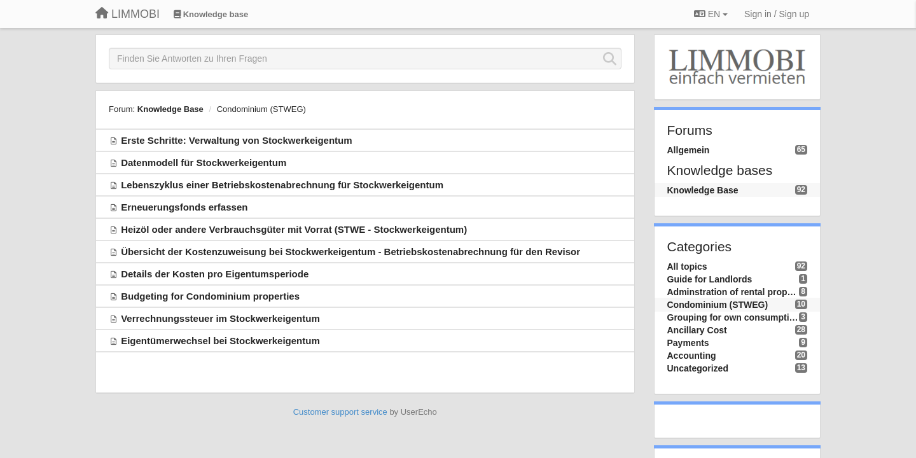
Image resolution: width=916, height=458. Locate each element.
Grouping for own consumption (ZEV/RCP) (733, 317)
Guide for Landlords (710, 279)
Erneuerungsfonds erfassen (184, 207)
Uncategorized (697, 368)
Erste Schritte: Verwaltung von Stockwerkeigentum (236, 140)
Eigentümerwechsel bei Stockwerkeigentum (220, 340)
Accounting (691, 355)
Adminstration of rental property (733, 292)
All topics (687, 266)
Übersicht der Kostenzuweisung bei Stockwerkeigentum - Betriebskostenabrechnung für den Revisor (350, 251)
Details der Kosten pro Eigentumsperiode (215, 273)
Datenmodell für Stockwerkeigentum (203, 162)
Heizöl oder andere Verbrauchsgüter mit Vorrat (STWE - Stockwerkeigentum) (294, 229)
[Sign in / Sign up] (776, 14)
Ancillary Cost (697, 330)
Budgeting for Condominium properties (210, 296)
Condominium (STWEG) (261, 109)
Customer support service (340, 412)
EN (711, 14)
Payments (688, 343)
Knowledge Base (170, 109)
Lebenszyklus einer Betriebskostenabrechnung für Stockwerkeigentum (282, 184)
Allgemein (688, 150)
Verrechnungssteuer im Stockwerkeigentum (220, 318)
